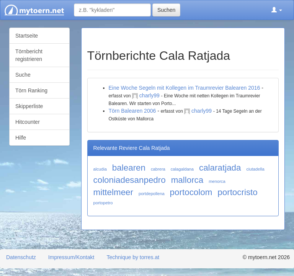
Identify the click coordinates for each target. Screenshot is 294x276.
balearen (128, 167)
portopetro (103, 202)
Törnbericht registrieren (28, 55)
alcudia (100, 169)
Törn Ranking (31, 90)
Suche (23, 75)
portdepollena (152, 193)
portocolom (191, 192)
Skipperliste (29, 106)
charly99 (149, 95)
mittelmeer (113, 192)
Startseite (26, 36)
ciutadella (255, 169)
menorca (217, 181)
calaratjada (220, 167)
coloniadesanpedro (129, 180)
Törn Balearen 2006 (132, 111)
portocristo (237, 192)
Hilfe (20, 138)
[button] (277, 10)
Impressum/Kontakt (71, 257)
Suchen (166, 10)
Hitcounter (27, 122)
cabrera (158, 169)
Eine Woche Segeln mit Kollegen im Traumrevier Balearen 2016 (184, 88)
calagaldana (182, 169)
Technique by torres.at (132, 257)
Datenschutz (21, 257)
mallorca (187, 180)
